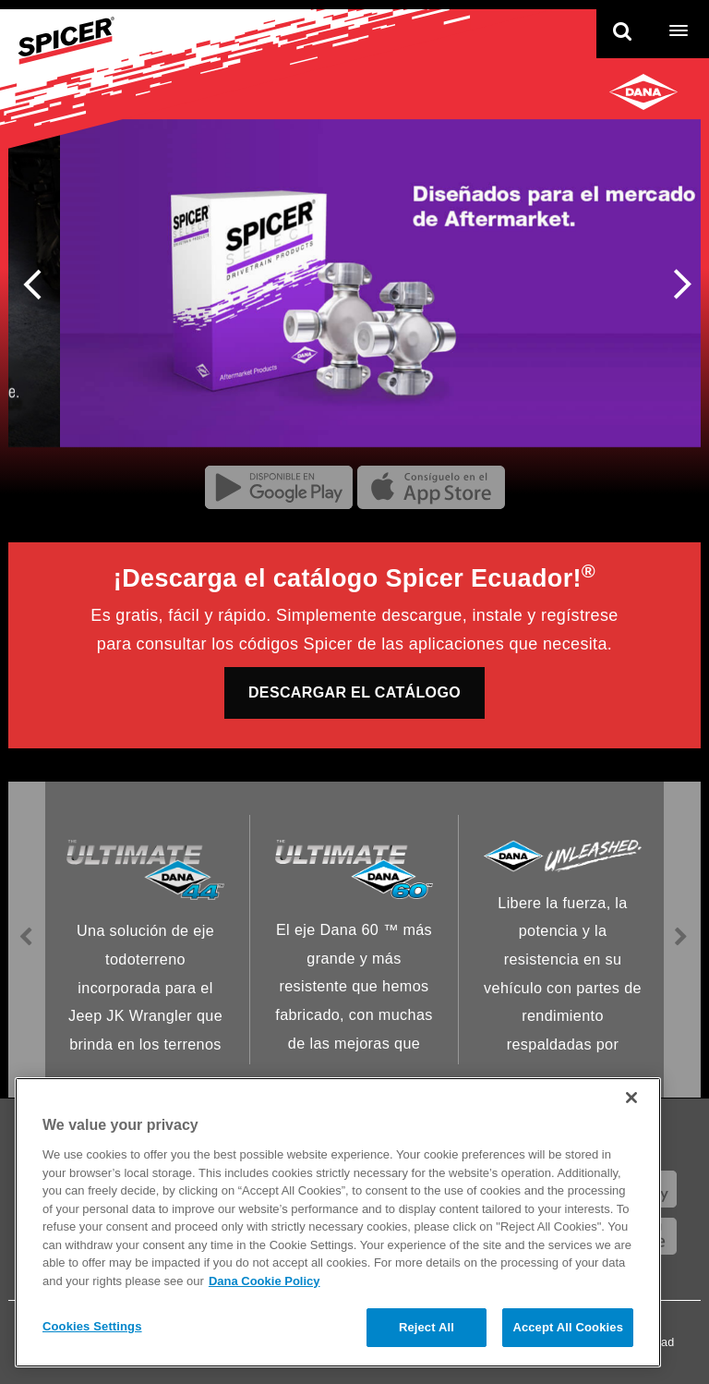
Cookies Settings (92, 1326)
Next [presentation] (676, 287)
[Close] (631, 1097)
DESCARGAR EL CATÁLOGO (354, 692)
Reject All (426, 1327)
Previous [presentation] (38, 282)
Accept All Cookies (567, 1327)
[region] (338, 1222)
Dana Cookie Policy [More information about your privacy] (264, 1281)
